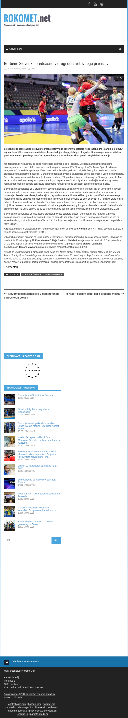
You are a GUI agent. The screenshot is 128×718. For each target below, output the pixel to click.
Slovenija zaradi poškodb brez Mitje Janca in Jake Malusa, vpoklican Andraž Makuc (38, 426)
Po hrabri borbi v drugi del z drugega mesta (92, 293)
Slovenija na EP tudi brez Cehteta (35, 395)
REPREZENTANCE (54, 274)
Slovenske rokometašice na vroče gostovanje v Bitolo (35, 523)
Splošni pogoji (11, 694)
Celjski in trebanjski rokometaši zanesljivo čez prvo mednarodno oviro (37, 509)
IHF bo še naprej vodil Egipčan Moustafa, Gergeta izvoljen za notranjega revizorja (39, 440)
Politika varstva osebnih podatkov (37, 694)
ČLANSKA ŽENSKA (31, 274)
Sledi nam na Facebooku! (26, 661)
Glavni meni (15, 49)
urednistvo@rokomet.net (22, 670)
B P (33, 68)
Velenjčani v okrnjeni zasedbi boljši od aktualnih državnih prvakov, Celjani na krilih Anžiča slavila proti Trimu (37, 454)
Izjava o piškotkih (13, 697)
